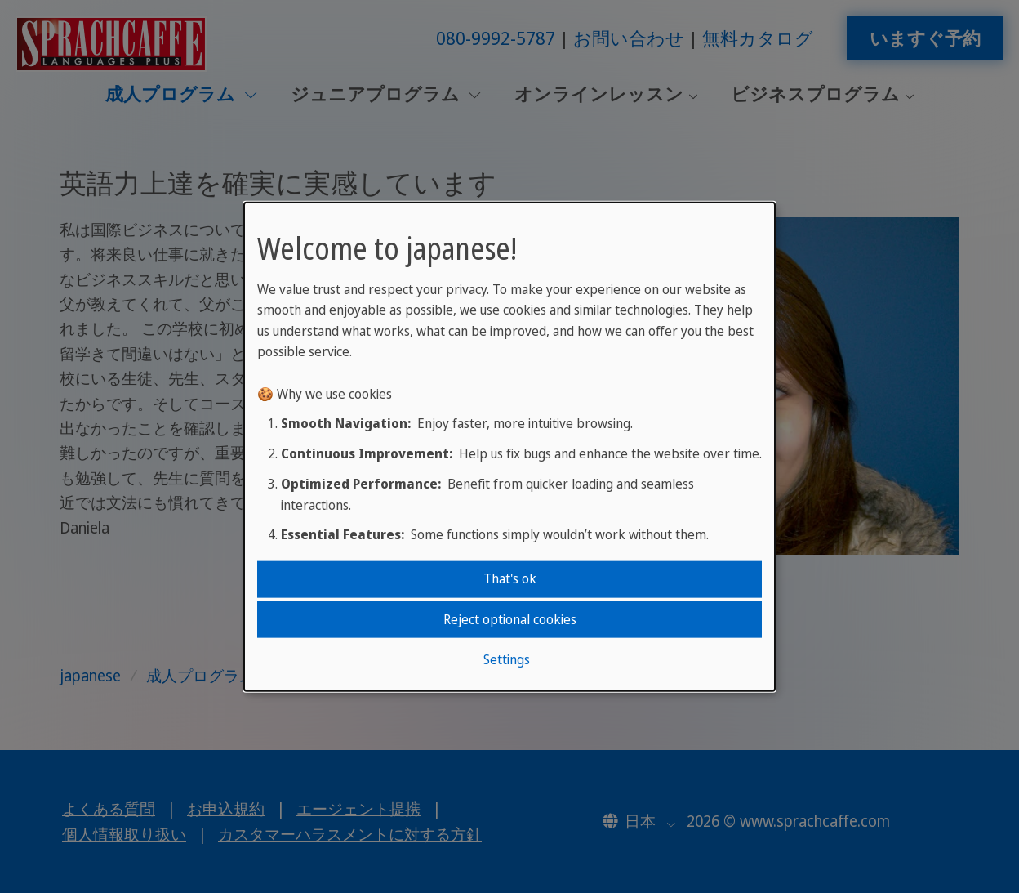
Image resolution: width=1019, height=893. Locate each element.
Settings (506, 659)
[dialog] (509, 446)
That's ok (509, 578)
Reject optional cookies (509, 618)
